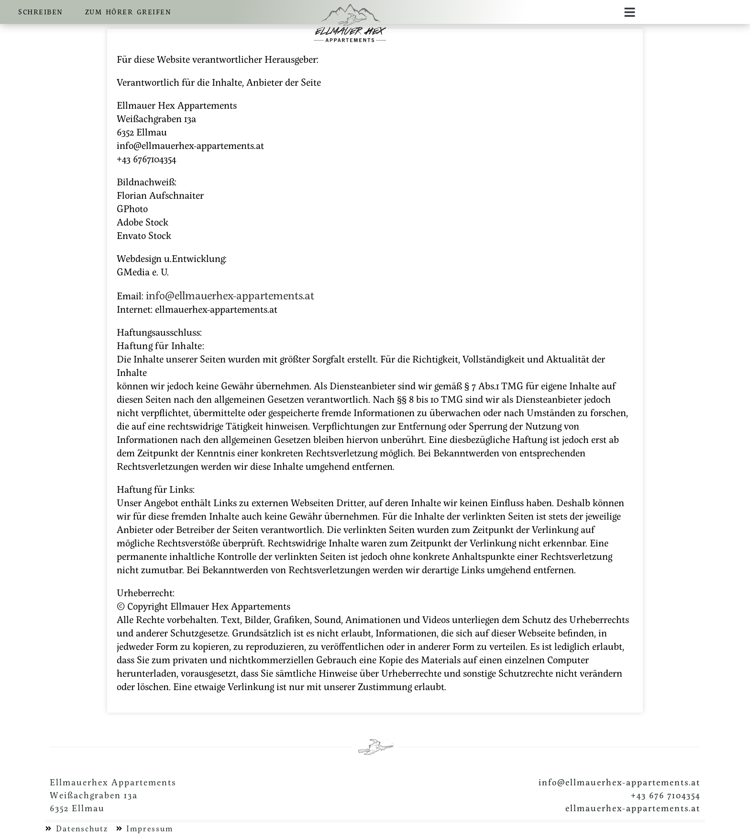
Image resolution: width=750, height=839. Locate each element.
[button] (630, 12)
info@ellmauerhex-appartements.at (230, 295)
